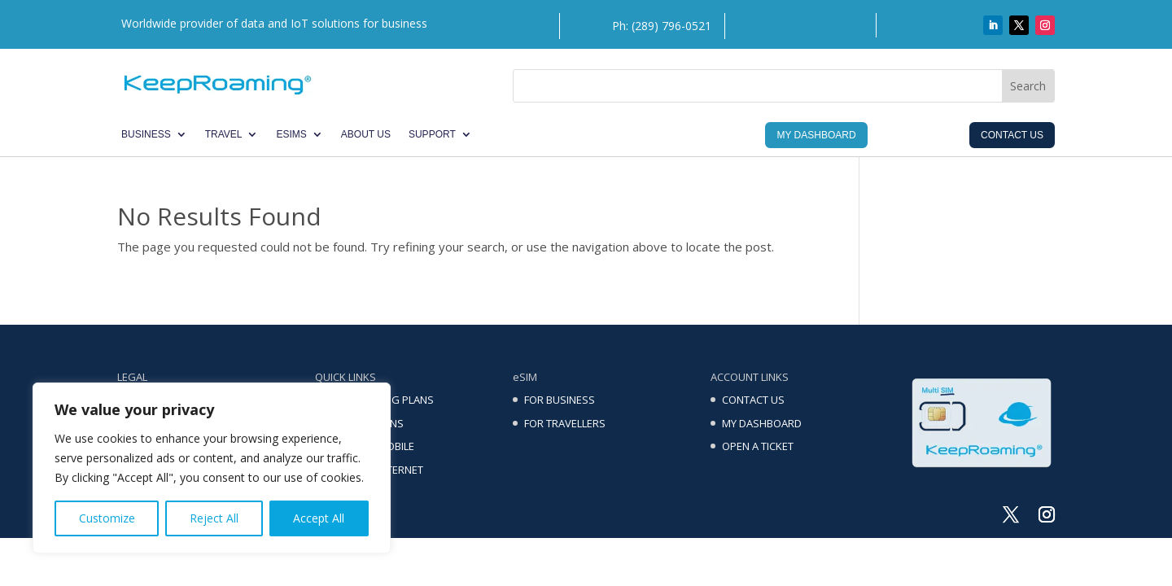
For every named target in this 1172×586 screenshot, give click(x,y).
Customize (107, 518)
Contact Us (1012, 135)
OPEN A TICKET (758, 446)
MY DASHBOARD (762, 423)
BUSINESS (146, 134)
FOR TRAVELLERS (565, 423)
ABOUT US (366, 134)
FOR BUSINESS (559, 399)
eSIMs (291, 134)
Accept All (318, 518)
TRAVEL (224, 134)
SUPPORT (432, 134)
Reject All (214, 518)
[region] (212, 468)
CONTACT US (753, 399)
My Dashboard (815, 135)
